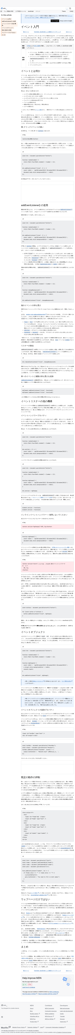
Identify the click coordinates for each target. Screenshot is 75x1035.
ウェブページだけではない (9, 32)
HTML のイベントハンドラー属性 (61, 547)
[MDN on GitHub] (2, 1017)
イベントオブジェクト (8, 27)
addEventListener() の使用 (9, 21)
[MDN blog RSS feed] (12, 1017)
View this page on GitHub (29, 994)
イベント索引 (38, 109)
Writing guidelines (49, 1013)
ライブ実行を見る (66, 681)
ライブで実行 (34, 893)
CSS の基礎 (37, 46)
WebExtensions (41, 928)
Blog (31, 1011)
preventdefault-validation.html (39, 895)
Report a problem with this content (47, 994)
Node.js (28, 913)
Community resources (51, 1011)
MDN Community (49, 1008)
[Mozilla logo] (6, 1027)
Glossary (62, 1019)
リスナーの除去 (27, 346)
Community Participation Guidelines (54, 1027)
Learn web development (66, 1011)
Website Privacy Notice (18, 1027)
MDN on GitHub (49, 1019)
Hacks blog (63, 1021)
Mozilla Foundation (33, 1030)
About (31, 1008)
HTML (28, 46)
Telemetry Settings (32, 1027)
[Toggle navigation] (73, 8)
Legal (41, 1027)
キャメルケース (60, 933)
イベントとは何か (6, 19)
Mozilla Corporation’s (9, 1030)
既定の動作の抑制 (6, 30)
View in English (55, 20)
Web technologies (65, 1008)
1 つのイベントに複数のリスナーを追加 (42, 497)
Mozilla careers (34, 1013)
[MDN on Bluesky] (5, 1017)
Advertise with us (34, 1016)
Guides (62, 1013)
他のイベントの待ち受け (31, 305)
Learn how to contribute (28, 987)
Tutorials (62, 1016)
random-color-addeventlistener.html (35, 314)
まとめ (3, 35)
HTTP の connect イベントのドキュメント (59, 923)
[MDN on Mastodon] (10, 1017)
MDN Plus (32, 1019)
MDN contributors (54, 992)
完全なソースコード (37, 681)
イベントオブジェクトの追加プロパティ (37, 710)
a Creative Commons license (63, 1032)
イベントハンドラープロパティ (34, 415)
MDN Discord (48, 1016)
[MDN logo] (4, 1005)
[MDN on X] (7, 1017)
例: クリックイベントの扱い (32, 127)
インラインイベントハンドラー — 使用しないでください (44, 515)
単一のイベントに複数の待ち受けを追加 (37, 376)
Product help (33, 1021)
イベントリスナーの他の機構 (9, 24)
